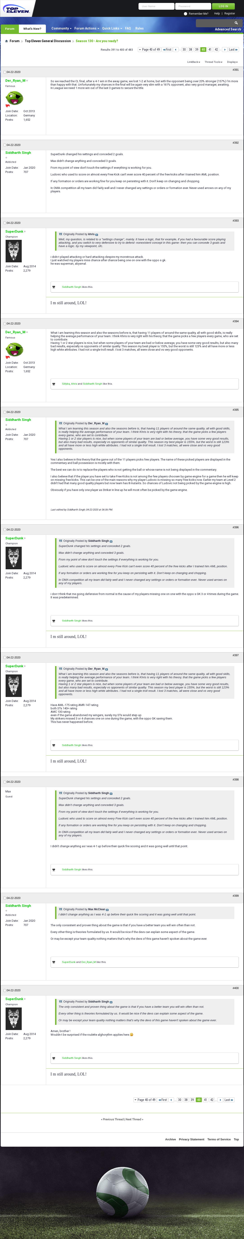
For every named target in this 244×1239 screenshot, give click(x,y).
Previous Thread (113, 1119)
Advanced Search (228, 29)
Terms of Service (219, 1139)
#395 (236, 409)
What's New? (32, 28)
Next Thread (133, 1119)
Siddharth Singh (71, 287)
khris (74, 383)
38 (190, 49)
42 (216, 49)
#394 (236, 321)
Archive (170, 1139)
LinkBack (192, 62)
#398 (236, 779)
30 (184, 49)
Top (236, 1139)
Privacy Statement (191, 1139)
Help (217, 13)
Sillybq (66, 383)
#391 (236, 69)
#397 (236, 655)
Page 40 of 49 (151, 49)
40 (203, 49)
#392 (236, 142)
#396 (236, 527)
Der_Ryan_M (88, 962)
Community (60, 28)
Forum (9, 28)
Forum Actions (85, 28)
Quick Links (110, 28)
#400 (236, 988)
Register (229, 13)
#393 (236, 220)
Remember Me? (198, 13)
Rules (139, 28)
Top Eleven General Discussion (48, 41)
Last (233, 49)
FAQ (128, 28)
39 (196, 49)
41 (210, 49)
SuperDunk (69, 962)
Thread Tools (212, 62)
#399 (236, 895)
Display (231, 62)
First (167, 49)
